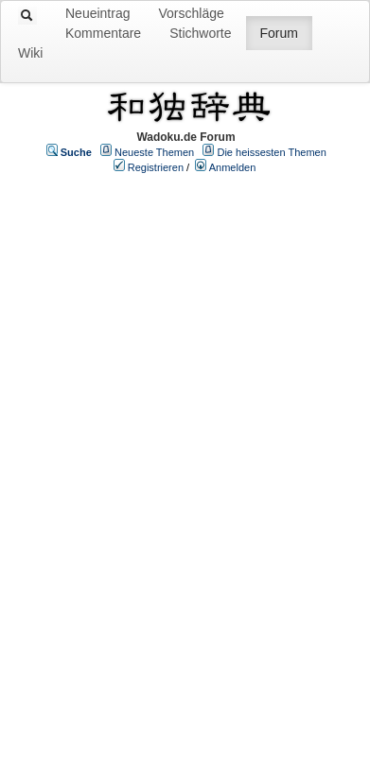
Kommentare (103, 33)
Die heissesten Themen (271, 152)
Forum (279, 33)
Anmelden (232, 167)
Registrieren (156, 167)
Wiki (30, 53)
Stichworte (200, 33)
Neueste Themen (154, 152)
